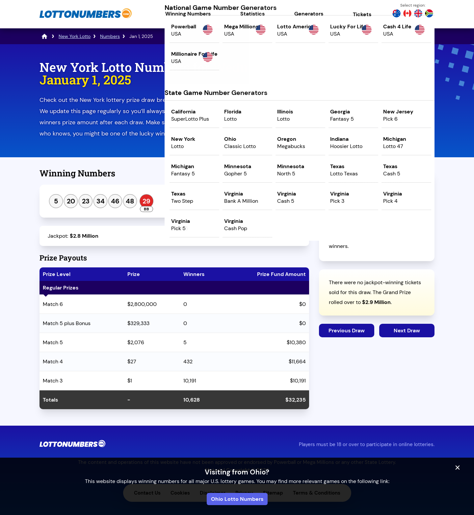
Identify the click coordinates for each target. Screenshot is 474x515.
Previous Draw (347, 330)
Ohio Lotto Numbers (237, 499)
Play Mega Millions (377, 117)
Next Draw (407, 330)
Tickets (362, 14)
